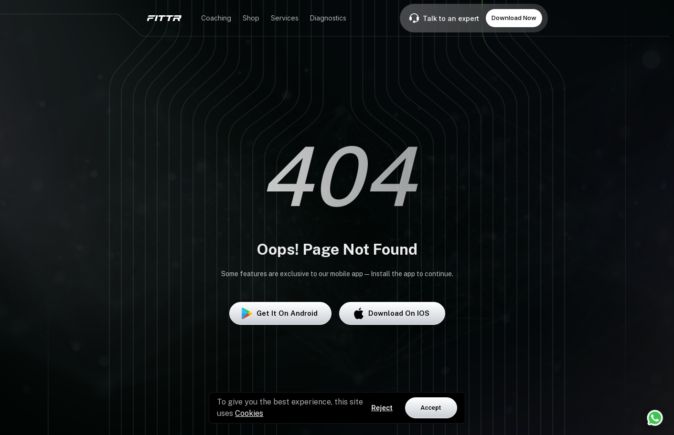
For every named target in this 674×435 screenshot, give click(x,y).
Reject (382, 408)
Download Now (514, 17)
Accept (431, 407)
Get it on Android (280, 313)
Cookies (249, 413)
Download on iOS (392, 313)
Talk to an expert (451, 18)
